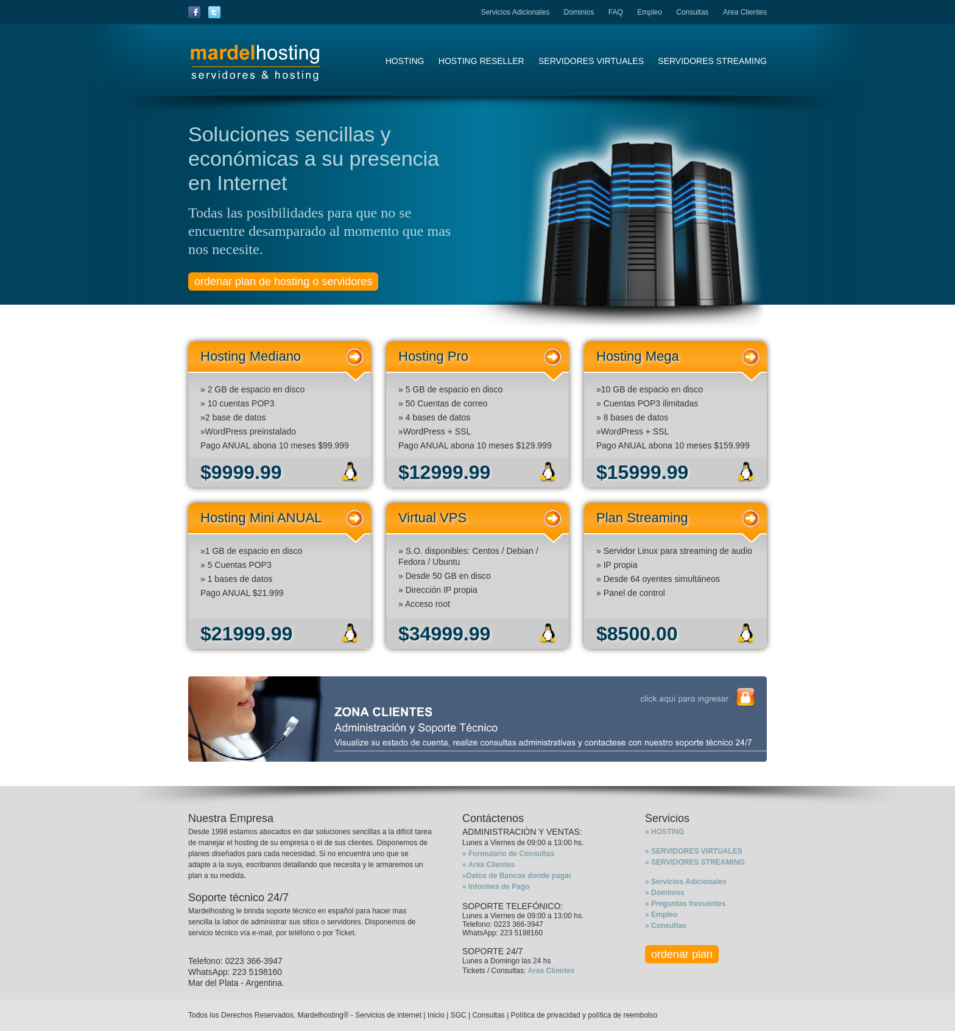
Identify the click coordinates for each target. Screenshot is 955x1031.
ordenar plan (682, 954)
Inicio (436, 1015)
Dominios (578, 12)
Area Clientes (745, 12)
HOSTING (405, 61)
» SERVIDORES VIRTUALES (693, 851)
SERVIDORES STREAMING (712, 61)
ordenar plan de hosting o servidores (283, 281)
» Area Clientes (488, 864)
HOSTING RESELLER (481, 61)
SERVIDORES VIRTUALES (591, 61)
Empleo (649, 12)
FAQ (615, 12)
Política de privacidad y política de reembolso (584, 1015)
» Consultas (665, 925)
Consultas (692, 12)
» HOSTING (665, 831)
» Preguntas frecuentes (685, 903)
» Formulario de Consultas (508, 853)
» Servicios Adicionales (686, 881)
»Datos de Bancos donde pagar (516, 875)
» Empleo (661, 914)
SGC (459, 1015)
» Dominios (665, 892)
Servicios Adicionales (515, 12)
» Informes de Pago (496, 886)
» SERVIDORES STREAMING (695, 862)
